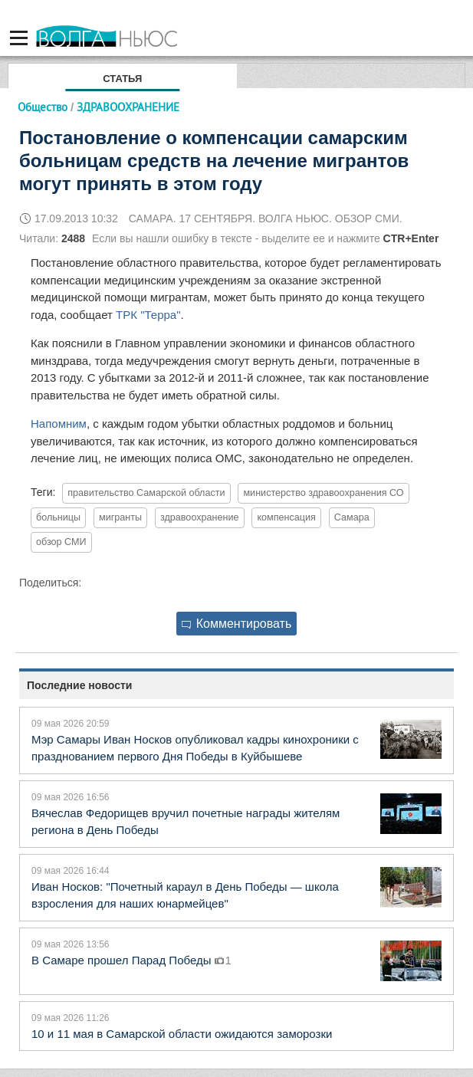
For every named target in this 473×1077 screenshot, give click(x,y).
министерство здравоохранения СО (323, 493)
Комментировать (237, 623)
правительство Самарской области (146, 493)
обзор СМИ (61, 542)
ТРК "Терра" (148, 314)
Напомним (59, 423)
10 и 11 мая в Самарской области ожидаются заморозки (181, 1033)
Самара (352, 517)
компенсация (286, 517)
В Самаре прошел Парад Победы (123, 960)
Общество (42, 107)
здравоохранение (199, 517)
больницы (58, 517)
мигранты (120, 517)
